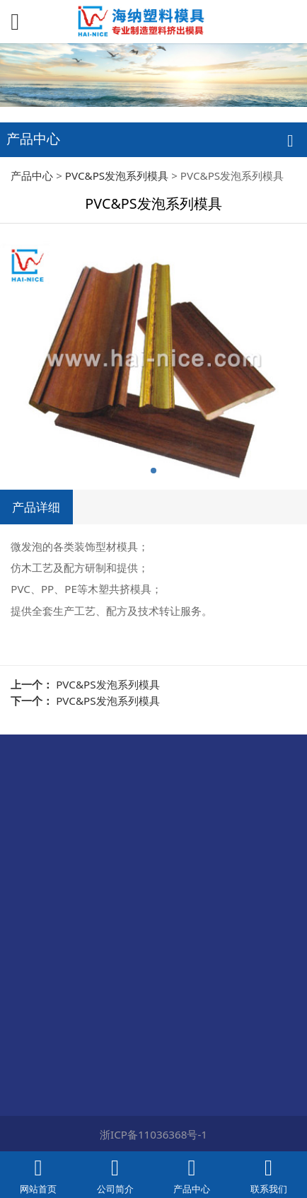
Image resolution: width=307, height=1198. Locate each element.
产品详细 (36, 506)
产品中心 (32, 175)
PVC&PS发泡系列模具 (116, 175)
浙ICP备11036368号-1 (153, 1134)
